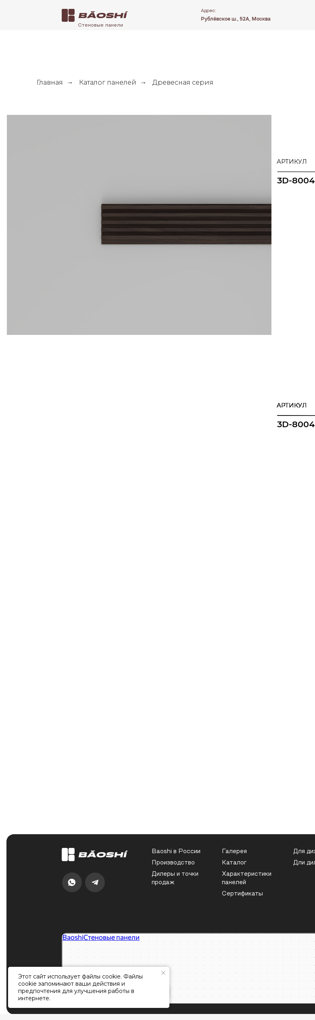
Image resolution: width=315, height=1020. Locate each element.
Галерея (234, 851)
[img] (95, 15)
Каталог (234, 863)
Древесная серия (182, 82)
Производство (173, 863)
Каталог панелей (107, 82)
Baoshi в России (176, 851)
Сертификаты (242, 894)
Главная (50, 82)
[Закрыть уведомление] (163, 973)
